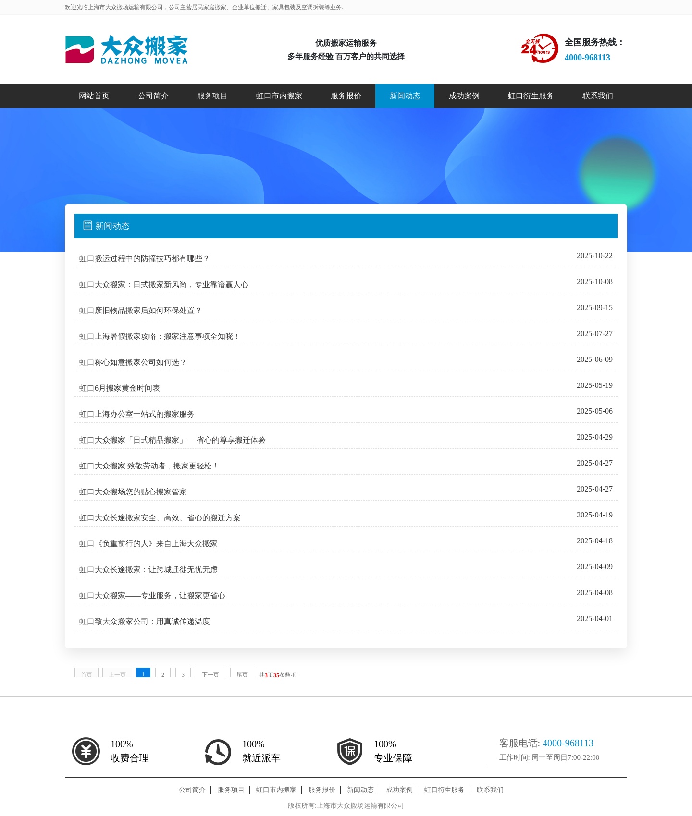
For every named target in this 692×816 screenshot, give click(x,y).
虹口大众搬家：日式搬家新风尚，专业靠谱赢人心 (163, 284)
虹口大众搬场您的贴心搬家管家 (133, 492)
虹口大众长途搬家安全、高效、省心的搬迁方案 (160, 518)
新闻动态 (405, 96)
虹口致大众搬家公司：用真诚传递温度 (144, 621)
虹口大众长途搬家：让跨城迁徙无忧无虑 (148, 569)
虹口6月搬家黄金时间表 (119, 388)
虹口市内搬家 (279, 96)
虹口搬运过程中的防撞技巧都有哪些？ (144, 258)
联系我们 (597, 96)
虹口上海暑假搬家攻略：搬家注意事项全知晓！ (160, 336)
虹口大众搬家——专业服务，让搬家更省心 (152, 595)
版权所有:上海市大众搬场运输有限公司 (346, 805)
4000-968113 (568, 743)
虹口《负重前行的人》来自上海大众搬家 (148, 544)
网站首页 (94, 96)
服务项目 (212, 96)
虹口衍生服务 (531, 96)
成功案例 (464, 96)
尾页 (242, 675)
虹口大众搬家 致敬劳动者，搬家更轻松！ (149, 466)
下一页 (210, 675)
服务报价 (346, 96)
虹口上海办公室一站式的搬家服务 (137, 414)
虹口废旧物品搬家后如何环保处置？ (140, 310)
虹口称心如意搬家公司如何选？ (133, 362)
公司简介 (153, 96)
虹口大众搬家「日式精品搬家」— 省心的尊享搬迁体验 (172, 440)
